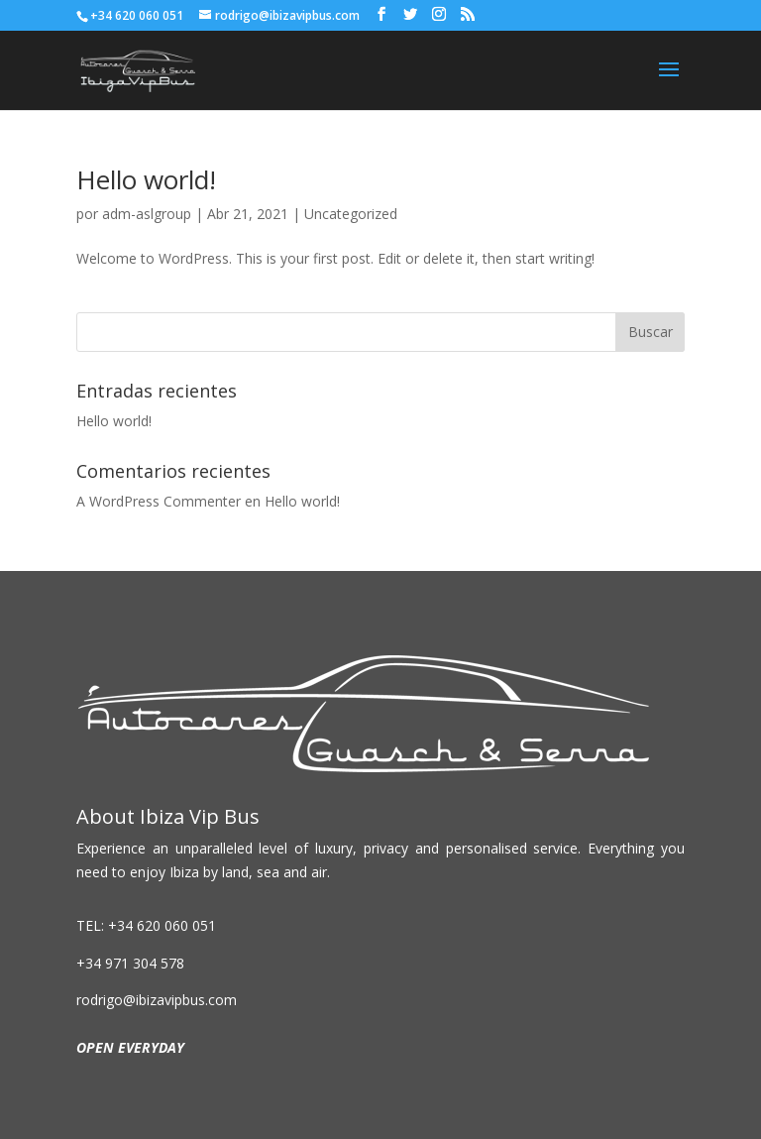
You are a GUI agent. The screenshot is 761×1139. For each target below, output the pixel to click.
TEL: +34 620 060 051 (146, 925)
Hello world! (146, 179)
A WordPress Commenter (158, 501)
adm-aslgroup (146, 213)
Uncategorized (350, 213)
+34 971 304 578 (130, 963)
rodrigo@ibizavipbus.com (156, 999)
